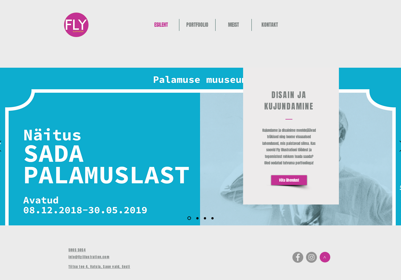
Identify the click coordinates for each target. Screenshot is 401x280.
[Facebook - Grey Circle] (297, 257)
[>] (325, 257)
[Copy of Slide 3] (212, 218)
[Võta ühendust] (289, 180)
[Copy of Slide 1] (197, 218)
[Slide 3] (205, 218)
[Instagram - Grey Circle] (311, 257)
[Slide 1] (189, 218)
